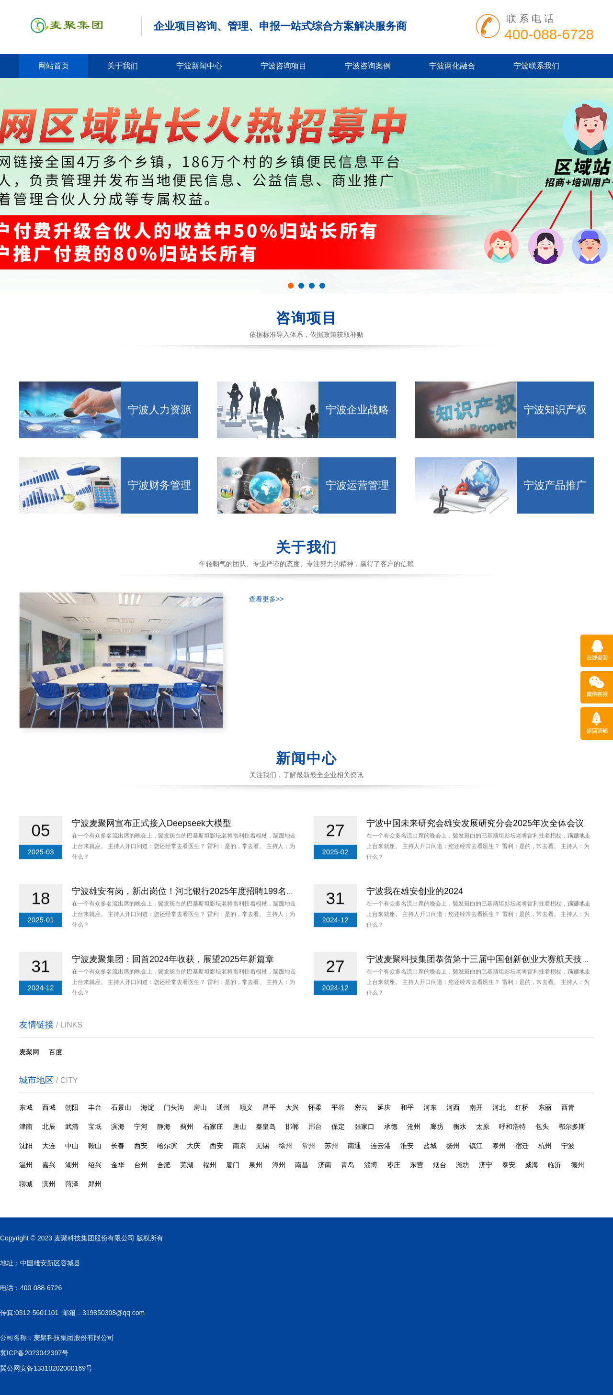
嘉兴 (49, 1165)
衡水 (459, 1126)
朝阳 (72, 1107)
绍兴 (95, 1165)
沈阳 (26, 1145)
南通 (354, 1145)
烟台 (439, 1165)
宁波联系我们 (536, 66)
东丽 (545, 1107)
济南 (324, 1165)
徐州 (285, 1145)
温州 (26, 1165)
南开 (476, 1107)
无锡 (262, 1145)
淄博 (370, 1165)
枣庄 (393, 1165)
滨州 (49, 1184)
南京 (239, 1145)
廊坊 (436, 1126)
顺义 (246, 1107)
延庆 (384, 1107)
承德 (390, 1126)
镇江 (476, 1145)
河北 (499, 1107)
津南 (26, 1126)
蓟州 (186, 1126)
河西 (453, 1107)
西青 (568, 1107)
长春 (118, 1145)
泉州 (255, 1165)
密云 (361, 1107)
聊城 (26, 1184)
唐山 (239, 1126)
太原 (482, 1126)
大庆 (193, 1145)
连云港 (381, 1145)
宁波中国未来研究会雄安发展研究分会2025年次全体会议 (475, 851)
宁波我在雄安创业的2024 (414, 919)
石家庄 (213, 1126)
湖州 (72, 1165)
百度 (55, 1052)
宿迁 (522, 1145)
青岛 (347, 1165)
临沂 (554, 1165)
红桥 (522, 1107)
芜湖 (186, 1165)
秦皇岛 (266, 1126)
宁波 (568, 1145)
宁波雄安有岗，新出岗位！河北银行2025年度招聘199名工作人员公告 (205, 919)
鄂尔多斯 (571, 1126)
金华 (118, 1165)
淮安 (407, 1145)
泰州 (499, 1145)
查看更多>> (266, 683)
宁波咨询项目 (283, 66)
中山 (72, 1145)
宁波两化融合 (452, 66)
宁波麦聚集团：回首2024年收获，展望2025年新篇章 (173, 987)
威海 (531, 1165)
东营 (416, 1165)
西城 (49, 1107)
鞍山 (95, 1145)
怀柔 (315, 1107)
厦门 (232, 1165)
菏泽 (72, 1184)
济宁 (485, 1165)
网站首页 (53, 66)
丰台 (95, 1107)
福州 (209, 1165)
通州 (223, 1107)
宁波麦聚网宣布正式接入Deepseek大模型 (151, 851)
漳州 (278, 1165)
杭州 (545, 1145)
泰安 (508, 1165)
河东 (430, 1107)
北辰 (49, 1126)
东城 (26, 1107)
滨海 (118, 1126)
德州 (577, 1165)
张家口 (364, 1126)
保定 (338, 1126)
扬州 (453, 1145)
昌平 (269, 1107)
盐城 (430, 1145)
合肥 (163, 1165)
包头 (542, 1126)
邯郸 (292, 1126)
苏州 (331, 1145)
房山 (200, 1107)
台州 (141, 1165)
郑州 (95, 1184)
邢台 (315, 1126)
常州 (308, 1145)
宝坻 (95, 1126)
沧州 (413, 1126)
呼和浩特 (512, 1126)
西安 (141, 1145)
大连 (49, 1145)
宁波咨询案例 (368, 66)
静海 (163, 1126)
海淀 (147, 1107)
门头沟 (174, 1107)
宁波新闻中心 (199, 66)
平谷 (338, 1107)
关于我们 (122, 66)
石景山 (121, 1107)
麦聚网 (29, 1052)
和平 (407, 1107)
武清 (72, 1126)
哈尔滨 (167, 1145)
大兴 (292, 1107)
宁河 (141, 1126)
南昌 (301, 1165)
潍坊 (462, 1165)
